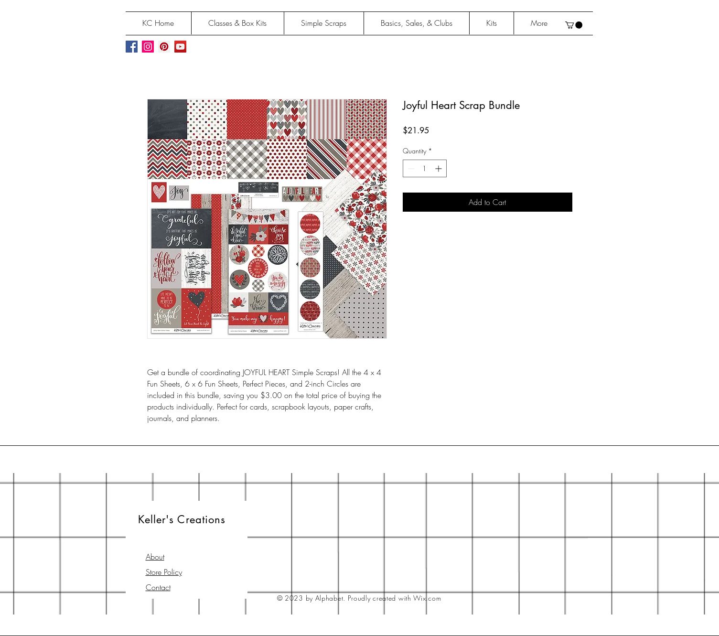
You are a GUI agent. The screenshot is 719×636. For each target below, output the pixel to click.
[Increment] (439, 168)
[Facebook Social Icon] (132, 47)
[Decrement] (410, 168)
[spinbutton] (424, 168)
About (155, 556)
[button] (573, 25)
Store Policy (164, 572)
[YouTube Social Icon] (180, 47)
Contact (158, 587)
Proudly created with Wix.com (394, 598)
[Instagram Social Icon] (148, 47)
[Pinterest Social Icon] (164, 47)
